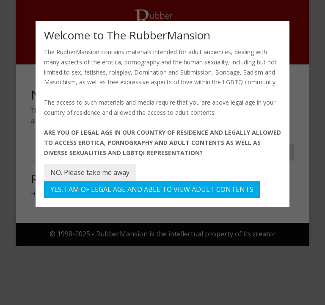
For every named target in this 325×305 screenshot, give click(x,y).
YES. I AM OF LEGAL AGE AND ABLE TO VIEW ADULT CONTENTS (151, 189)
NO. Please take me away (89, 172)
